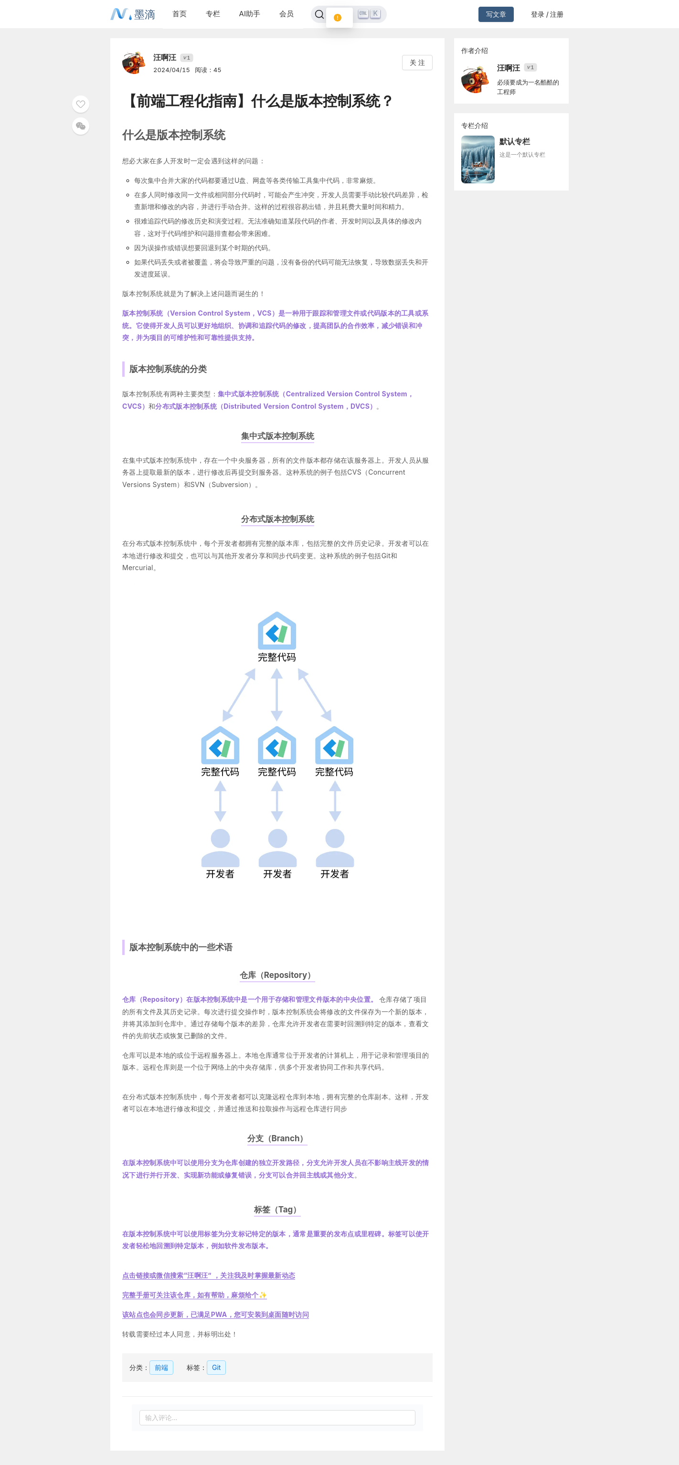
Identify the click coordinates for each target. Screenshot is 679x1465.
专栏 (213, 13)
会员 (286, 13)
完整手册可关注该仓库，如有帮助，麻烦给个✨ (194, 1295)
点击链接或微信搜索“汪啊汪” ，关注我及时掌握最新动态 (208, 1275)
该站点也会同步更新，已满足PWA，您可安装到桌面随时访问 (215, 1314)
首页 (179, 13)
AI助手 (249, 13)
